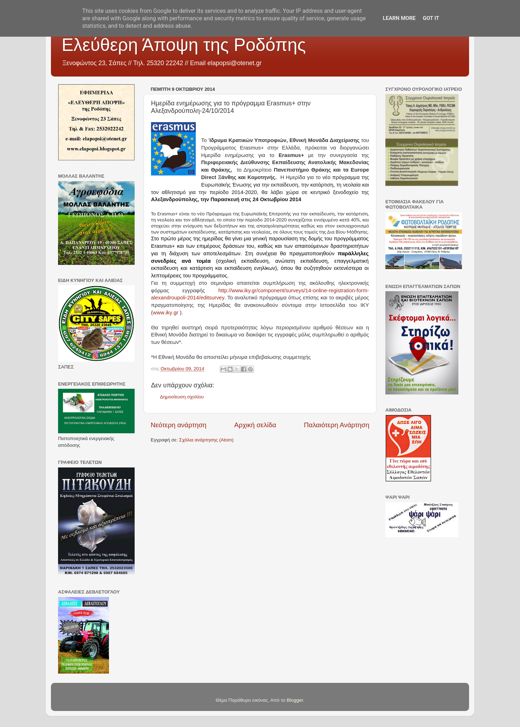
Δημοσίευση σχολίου (182, 396)
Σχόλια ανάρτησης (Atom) (206, 440)
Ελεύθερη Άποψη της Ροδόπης (184, 45)
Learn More (399, 18)
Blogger (295, 700)
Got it (431, 18)
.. (165, 312)
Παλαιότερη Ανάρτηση (336, 425)
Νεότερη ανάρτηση (179, 425)
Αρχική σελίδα (255, 425)
